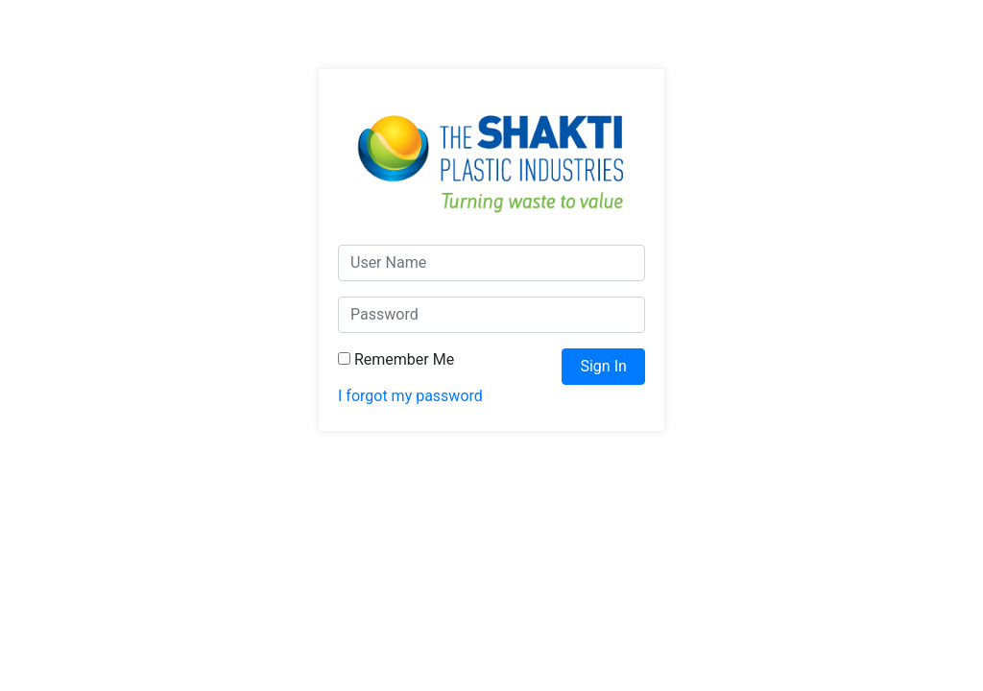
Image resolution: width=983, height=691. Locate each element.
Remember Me (396, 359)
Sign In (603, 366)
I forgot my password (410, 396)
